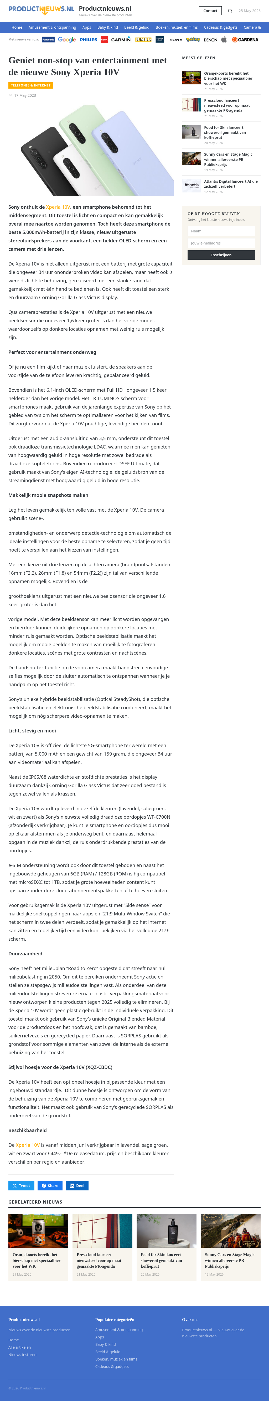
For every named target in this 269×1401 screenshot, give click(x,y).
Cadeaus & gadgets (220, 27)
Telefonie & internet (31, 85)
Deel (77, 1185)
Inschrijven (221, 254)
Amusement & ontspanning (52, 27)
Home (17, 27)
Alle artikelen (19, 1347)
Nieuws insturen (22, 1354)
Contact (210, 10)
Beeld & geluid (136, 27)
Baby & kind (107, 27)
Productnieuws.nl (105, 8)
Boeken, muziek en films (177, 27)
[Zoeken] (230, 11)
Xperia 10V (58, 207)
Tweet (21, 1185)
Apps (86, 27)
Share (50, 1185)
